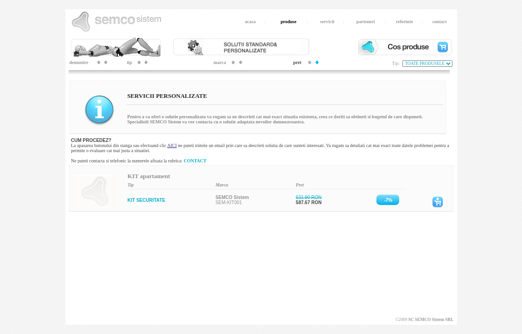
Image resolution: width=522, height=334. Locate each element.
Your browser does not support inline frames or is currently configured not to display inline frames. (261, 198)
